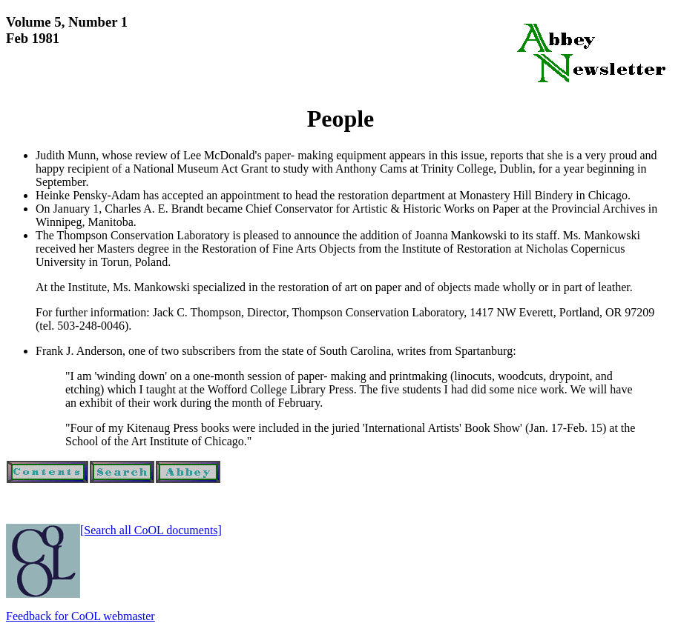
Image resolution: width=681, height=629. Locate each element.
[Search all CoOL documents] (151, 530)
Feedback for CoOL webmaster (80, 616)
